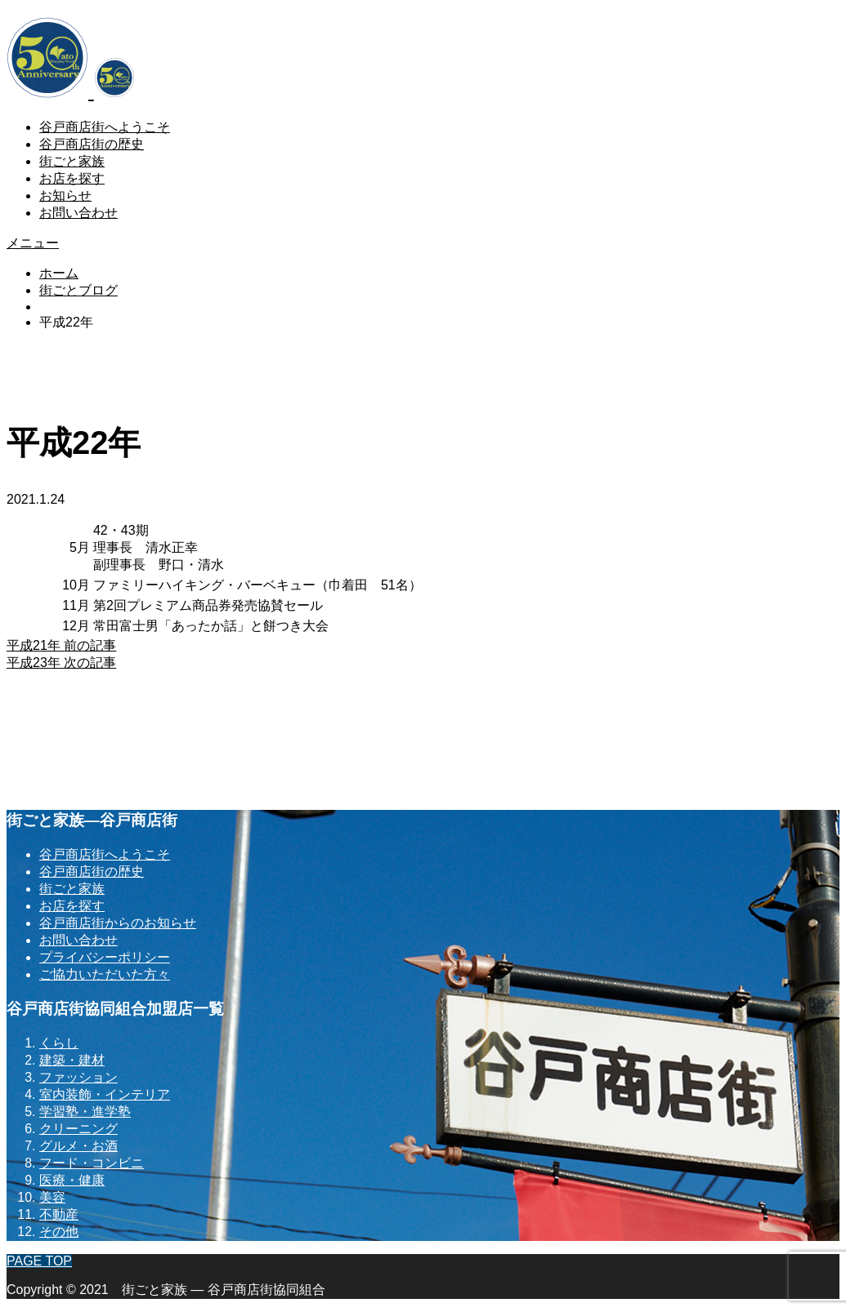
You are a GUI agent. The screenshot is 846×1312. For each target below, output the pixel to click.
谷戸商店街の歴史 (91, 144)
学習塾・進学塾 (85, 1112)
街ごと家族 (72, 161)
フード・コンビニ (91, 1163)
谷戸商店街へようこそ (104, 127)
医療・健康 (72, 1180)
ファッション (78, 1077)
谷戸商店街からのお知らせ (117, 923)
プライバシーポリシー (104, 957)
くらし (58, 1043)
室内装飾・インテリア (104, 1094)
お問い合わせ (78, 213)
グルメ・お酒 (78, 1146)
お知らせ (65, 195)
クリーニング (78, 1129)
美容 (52, 1197)
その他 (58, 1232)
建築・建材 (72, 1060)
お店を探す (72, 178)
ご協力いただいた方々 (104, 974)
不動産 (58, 1214)
